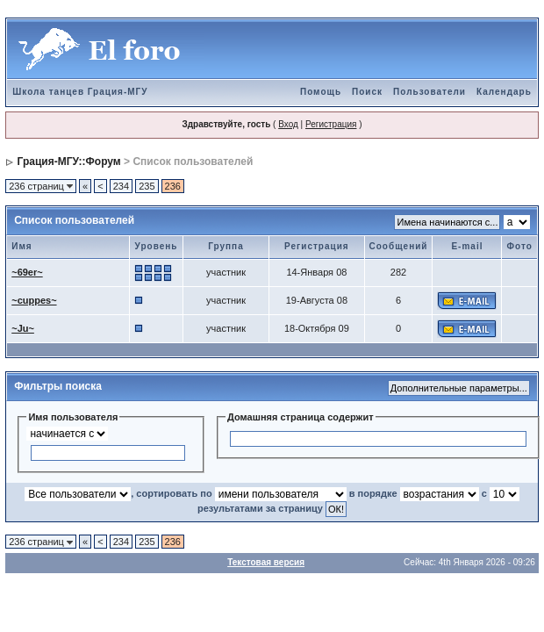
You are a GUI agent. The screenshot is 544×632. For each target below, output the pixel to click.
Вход (288, 124)
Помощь (320, 92)
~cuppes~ (33, 300)
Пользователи (429, 92)
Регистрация (330, 124)
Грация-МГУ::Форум (69, 161)
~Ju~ (22, 328)
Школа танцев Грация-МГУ (79, 92)
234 (121, 186)
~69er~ (26, 272)
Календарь (504, 92)
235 (146, 186)
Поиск (367, 92)
